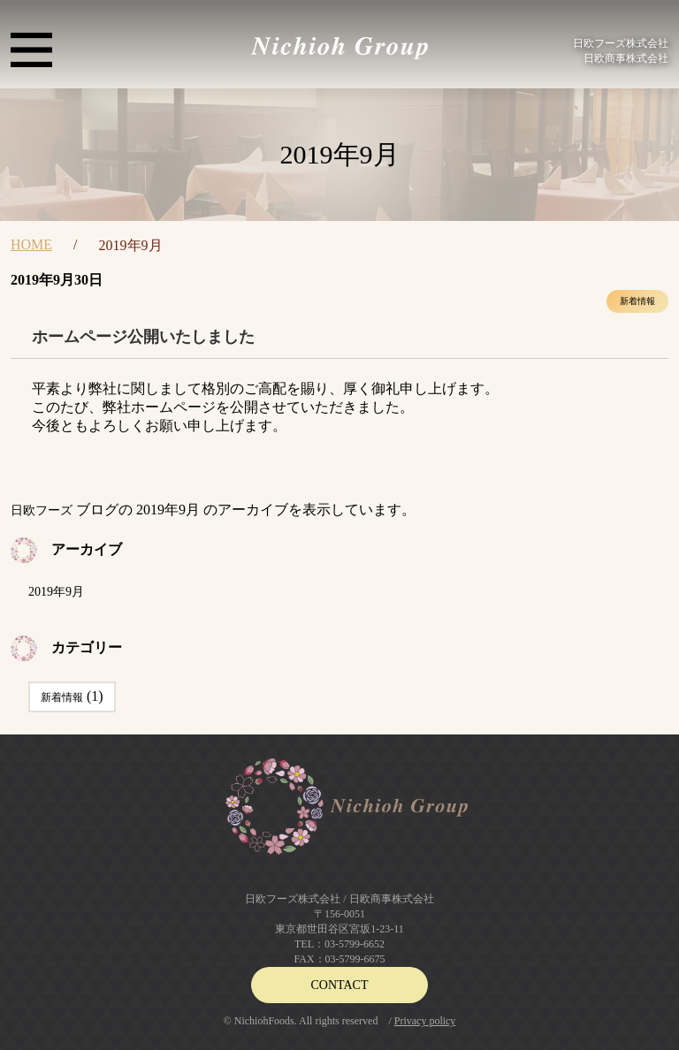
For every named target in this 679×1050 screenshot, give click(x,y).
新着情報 (637, 301)
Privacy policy (425, 1021)
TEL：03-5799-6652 (339, 944)
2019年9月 (56, 591)
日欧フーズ (41, 510)
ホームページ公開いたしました (143, 337)
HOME (31, 244)
